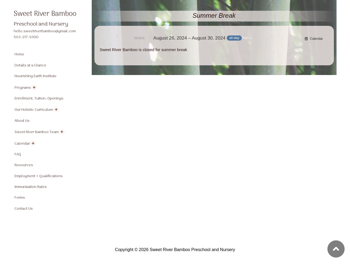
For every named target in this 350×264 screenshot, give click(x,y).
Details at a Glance (30, 65)
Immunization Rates (31, 187)
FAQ (18, 154)
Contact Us (24, 209)
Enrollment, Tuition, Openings (39, 98)
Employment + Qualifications (39, 176)
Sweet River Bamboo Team (37, 132)
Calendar (22, 144)
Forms (20, 198)
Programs (23, 88)
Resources (24, 165)
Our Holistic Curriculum (34, 110)
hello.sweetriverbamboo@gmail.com (45, 31)
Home (19, 54)
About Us (22, 121)
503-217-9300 (26, 37)
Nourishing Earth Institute (35, 76)
